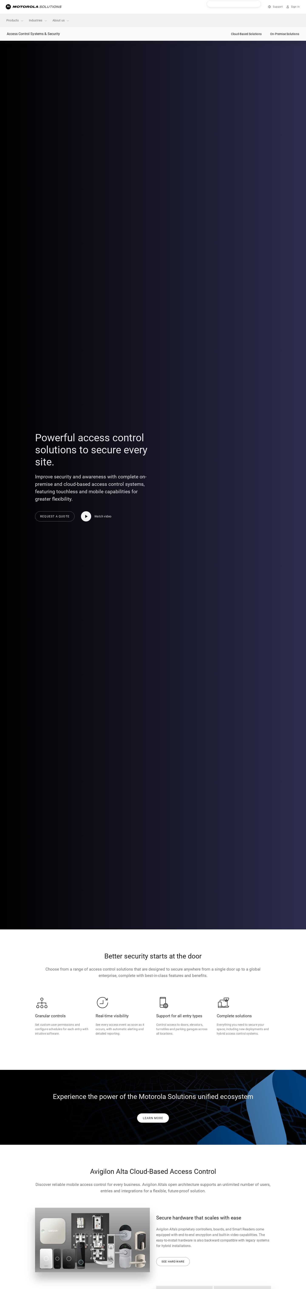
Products (15, 20)
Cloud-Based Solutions (246, 34)
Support (278, 6)
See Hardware (173, 1261)
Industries (38, 20)
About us (61, 20)
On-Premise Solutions (284, 34)
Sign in (295, 6)
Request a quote (54, 516)
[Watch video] (98, 516)
